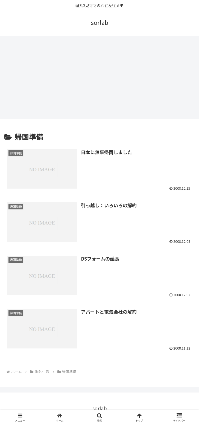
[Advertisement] (99, 77)
